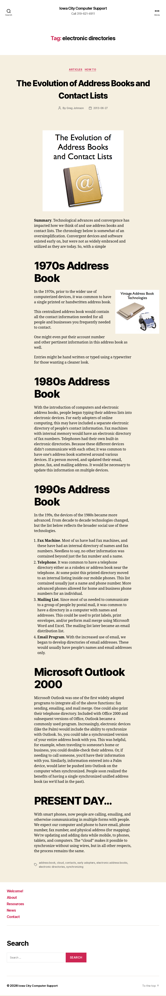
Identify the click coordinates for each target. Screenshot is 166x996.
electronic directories (52, 867)
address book (47, 863)
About (12, 898)
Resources (17, 904)
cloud (60, 863)
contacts (71, 863)
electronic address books (113, 863)
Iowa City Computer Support (83, 8)
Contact (14, 917)
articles (75, 70)
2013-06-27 (100, 109)
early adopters (87, 863)
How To (91, 70)
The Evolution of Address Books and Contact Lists (83, 89)
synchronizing (75, 867)
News (12, 911)
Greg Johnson (74, 109)
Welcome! (16, 891)
